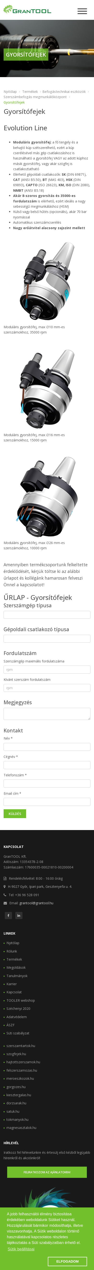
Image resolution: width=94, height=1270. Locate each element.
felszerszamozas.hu (21, 1070)
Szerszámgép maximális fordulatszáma (34, 661)
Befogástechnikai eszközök (64, 91)
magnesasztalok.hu (21, 1127)
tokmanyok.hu (17, 1119)
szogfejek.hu (16, 1054)
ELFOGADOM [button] (67, 1261)
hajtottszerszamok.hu (23, 1062)
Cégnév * (11, 756)
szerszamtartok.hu (20, 1045)
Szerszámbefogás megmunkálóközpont (35, 97)
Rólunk (11, 951)
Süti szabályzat (17, 1033)
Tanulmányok (17, 976)
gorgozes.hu (16, 1087)
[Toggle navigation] (82, 11)
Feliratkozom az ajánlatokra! (47, 1172)
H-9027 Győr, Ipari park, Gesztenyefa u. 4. (40, 886)
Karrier (11, 984)
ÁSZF (10, 1025)
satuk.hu (12, 1111)
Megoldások (16, 967)
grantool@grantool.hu (36, 903)
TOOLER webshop (20, 1000)
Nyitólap (10, 91)
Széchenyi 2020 (18, 1008)
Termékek (30, 91)
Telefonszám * (15, 775)
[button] (26, 1262)
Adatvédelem (16, 1017)
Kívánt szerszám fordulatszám (27, 679)
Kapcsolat (14, 992)
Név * (8, 738)
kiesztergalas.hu (18, 1095)
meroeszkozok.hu (20, 1078)
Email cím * (12, 793)
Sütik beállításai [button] (21, 1249)
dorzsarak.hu (16, 1103)
